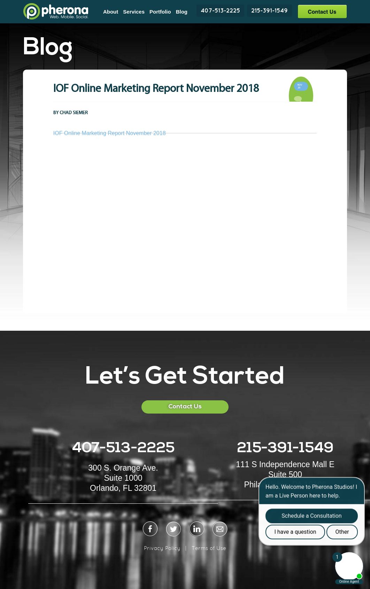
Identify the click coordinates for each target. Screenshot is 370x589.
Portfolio (160, 12)
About (110, 12)
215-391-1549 (269, 10)
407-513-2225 (220, 10)
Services (134, 12)
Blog (181, 12)
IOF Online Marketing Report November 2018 (109, 133)
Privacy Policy (162, 548)
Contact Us (322, 11)
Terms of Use (209, 548)
